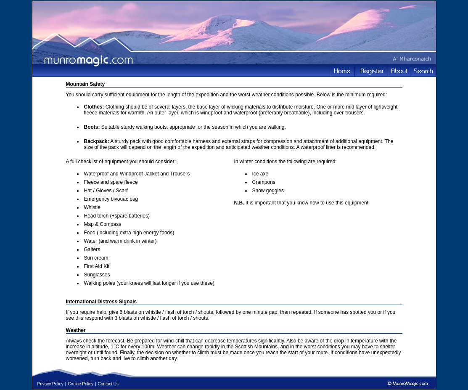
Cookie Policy (80, 384)
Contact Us (108, 384)
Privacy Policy (50, 384)
